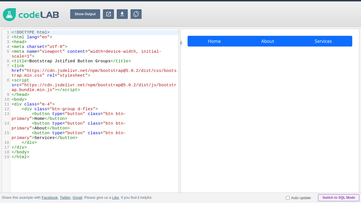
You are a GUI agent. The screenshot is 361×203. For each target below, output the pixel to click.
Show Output (85, 14)
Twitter (65, 197)
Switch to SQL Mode (338, 198)
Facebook (50, 197)
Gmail (77, 197)
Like (115, 197)
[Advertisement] (258, 14)
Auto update (298, 198)
